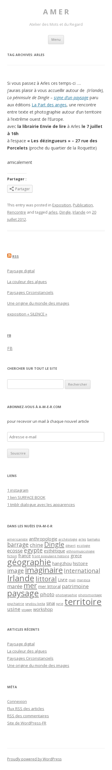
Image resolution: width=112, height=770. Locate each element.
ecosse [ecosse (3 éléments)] (15, 550)
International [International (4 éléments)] (82, 571)
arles (53, 212)
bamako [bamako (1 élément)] (93, 539)
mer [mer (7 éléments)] (30, 585)
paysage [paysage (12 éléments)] (23, 593)
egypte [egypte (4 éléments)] (33, 550)
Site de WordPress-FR (26, 723)
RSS (15, 256)
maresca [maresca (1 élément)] (83, 580)
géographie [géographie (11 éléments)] (29, 561)
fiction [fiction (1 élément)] (12, 556)
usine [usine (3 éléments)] (13, 609)
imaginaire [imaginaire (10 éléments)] (44, 569)
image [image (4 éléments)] (15, 571)
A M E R (56, 11)
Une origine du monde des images (38, 303)
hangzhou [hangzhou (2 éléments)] (62, 563)
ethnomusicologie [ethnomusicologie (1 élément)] (80, 551)
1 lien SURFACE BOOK (26, 497)
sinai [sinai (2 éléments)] (50, 603)
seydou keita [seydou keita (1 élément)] (35, 604)
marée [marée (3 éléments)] (14, 586)
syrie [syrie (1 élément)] (59, 604)
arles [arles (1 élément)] (82, 539)
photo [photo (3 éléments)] (47, 594)
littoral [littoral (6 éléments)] (46, 578)
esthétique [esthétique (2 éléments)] (54, 551)
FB (9, 335)
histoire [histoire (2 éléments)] (80, 563)
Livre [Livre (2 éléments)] (62, 579)
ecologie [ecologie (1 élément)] (83, 545)
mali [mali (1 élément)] (72, 580)
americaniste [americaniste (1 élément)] (17, 539)
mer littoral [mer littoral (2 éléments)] (49, 586)
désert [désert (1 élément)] (70, 545)
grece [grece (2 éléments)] (76, 555)
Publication (83, 205)
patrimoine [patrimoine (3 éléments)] (75, 586)
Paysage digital (21, 271)
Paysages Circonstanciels (30, 292)
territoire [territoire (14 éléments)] (83, 602)
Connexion (17, 701)
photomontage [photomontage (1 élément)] (90, 595)
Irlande (79, 212)
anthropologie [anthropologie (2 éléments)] (43, 539)
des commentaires (28, 715)
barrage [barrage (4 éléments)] (18, 545)
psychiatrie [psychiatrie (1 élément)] (15, 604)
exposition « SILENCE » (27, 314)
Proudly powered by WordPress (34, 759)
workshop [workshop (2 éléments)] (43, 609)
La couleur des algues (27, 281)
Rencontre (16, 212)
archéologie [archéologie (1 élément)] (68, 539)
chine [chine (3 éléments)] (36, 544)
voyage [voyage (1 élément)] (27, 610)
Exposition (61, 205)
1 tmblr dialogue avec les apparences (41, 504)
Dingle (65, 212)
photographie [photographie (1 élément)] (66, 595)
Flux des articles (25, 708)
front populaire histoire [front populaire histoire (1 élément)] (50, 556)
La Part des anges (49, 105)
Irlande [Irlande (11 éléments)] (20, 578)
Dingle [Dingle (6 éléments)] (54, 544)
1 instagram (17, 490)
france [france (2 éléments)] (24, 555)
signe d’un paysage (71, 97)
